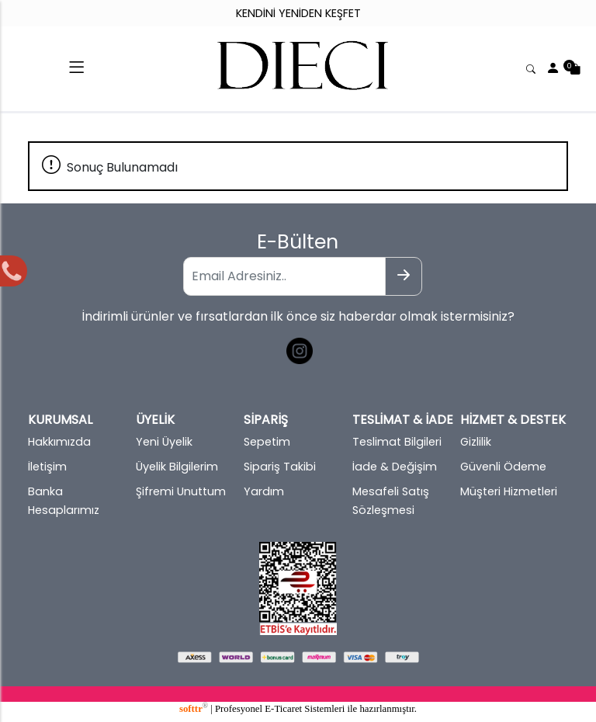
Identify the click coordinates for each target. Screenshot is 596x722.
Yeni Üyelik (164, 442)
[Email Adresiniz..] (284, 276)
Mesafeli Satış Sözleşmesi (390, 501)
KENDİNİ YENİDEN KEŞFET (298, 13)
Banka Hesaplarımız (63, 501)
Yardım (264, 491)
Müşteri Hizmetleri (508, 491)
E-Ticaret (283, 708)
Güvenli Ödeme (503, 466)
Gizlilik (475, 442)
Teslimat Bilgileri (397, 442)
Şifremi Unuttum (181, 491)
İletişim (47, 466)
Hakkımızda (59, 442)
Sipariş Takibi (280, 466)
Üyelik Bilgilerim (177, 466)
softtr (193, 708)
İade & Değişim (394, 466)
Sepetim (267, 442)
